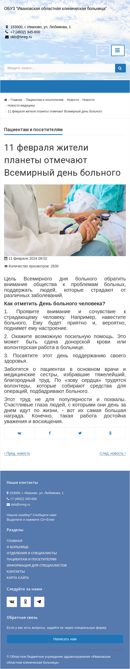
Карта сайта (18, 578)
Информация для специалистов (37, 565)
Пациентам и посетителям (45, 100)
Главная (16, 100)
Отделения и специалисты (32, 553)
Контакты (16, 571)
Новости (73, 100)
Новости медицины (21, 105)
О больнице (17, 547)
